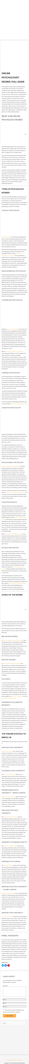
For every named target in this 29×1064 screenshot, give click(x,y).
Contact (13, 1060)
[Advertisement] (14, 24)
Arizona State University (7, 916)
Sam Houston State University (11, 817)
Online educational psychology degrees (11, 466)
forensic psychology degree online (19, 403)
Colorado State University (9, 774)
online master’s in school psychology (17, 583)
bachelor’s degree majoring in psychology (12, 640)
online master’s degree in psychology (11, 663)
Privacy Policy (19, 1060)
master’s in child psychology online (13, 534)
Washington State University (8, 893)
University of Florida (8, 865)
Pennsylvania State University (8, 796)
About (8, 1060)
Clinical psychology (6, 237)
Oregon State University (7, 751)
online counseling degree (12, 329)
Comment (5, 985)
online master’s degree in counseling (14, 351)
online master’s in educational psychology (15, 492)
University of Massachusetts (10, 846)
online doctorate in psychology (9, 698)
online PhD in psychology (17, 696)
